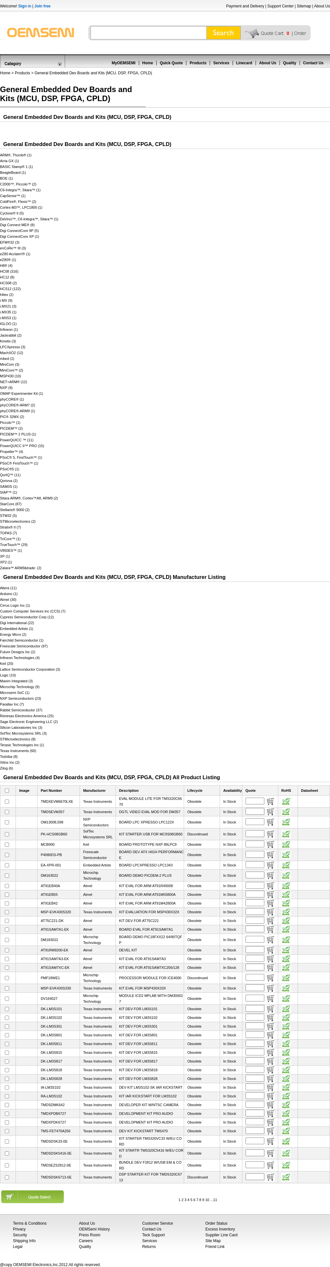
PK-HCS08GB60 (54, 834)
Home (147, 63)
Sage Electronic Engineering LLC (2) (29, 722)
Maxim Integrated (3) (16, 681)
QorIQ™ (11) (10, 475)
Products (198, 63)
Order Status (216, 1223)
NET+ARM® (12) (13, 382)
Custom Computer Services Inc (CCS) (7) (32, 611)
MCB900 (48, 844)
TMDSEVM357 (52, 812)
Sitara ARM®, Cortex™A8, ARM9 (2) (29, 498)
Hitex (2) (7, 295)
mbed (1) (7, 359)
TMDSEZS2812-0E (56, 1165)
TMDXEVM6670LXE (57, 801)
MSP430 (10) (10, 376)
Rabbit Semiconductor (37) (21, 710)
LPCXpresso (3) (12, 347)
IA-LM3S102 (50, 1087)
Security (20, 1235)
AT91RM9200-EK (54, 950)
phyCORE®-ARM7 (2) (17, 405)
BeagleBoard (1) (13, 172)
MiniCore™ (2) (11, 370)
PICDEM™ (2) (11, 428)
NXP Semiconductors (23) (20, 698)
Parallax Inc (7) (12, 704)
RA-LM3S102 (51, 1096)
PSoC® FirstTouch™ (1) (19, 463)
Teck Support (153, 1235)
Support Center (280, 6)
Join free (42, 6)
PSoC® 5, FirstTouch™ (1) (21, 457)
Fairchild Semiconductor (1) (22, 640)
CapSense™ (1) (13, 196)
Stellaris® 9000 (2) (14, 510)
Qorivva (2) (8, 481)
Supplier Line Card (221, 1235)
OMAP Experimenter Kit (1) (21, 393)
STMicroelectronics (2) (18, 521)
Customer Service (157, 1223)
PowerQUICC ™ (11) (16, 440)
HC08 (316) (9, 271)
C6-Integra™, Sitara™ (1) (20, 190)
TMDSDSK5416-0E (56, 1153)
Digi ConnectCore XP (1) (19, 236)
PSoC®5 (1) (9, 469)
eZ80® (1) (8, 260)
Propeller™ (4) (11, 452)
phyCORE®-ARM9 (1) (17, 411)
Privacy (19, 1229)
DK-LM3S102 (51, 1018)
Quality (289, 63)
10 (207, 1200)
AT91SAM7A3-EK (55, 959)
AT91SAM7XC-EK (55, 967)
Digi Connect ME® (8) (17, 225)
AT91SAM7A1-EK (55, 929)
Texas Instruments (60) (18, 751)
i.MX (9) (6, 300)
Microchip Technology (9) (19, 687)
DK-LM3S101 (51, 1009)
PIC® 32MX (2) (12, 417)
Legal (17, 1246)
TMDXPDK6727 (53, 1122)
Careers (86, 1241)
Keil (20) (6, 663)
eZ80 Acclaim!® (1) (15, 254)
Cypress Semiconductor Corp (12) (27, 617)
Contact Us (313, 63)
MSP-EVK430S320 (56, 912)
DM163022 (49, 875)
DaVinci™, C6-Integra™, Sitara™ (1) (29, 219)
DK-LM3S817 (51, 1061)
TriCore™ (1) (10, 539)
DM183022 (49, 940)
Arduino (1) (8, 594)
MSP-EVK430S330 (56, 988)
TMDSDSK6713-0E (56, 1177)
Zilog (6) (6, 768)
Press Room (89, 1235)
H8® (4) (6, 265)
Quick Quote (171, 63)
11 (215, 1200)
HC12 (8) (7, 277)
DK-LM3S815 (51, 1052)
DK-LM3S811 (51, 1044)
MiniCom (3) (9, 364)
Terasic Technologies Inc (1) (22, 745)
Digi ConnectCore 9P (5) (19, 231)
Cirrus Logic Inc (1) (15, 605)
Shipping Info (24, 1241)
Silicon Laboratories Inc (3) (21, 727)
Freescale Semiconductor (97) (24, 646)
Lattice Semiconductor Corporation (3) (30, 669)
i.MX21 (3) (8, 306)
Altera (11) (8, 588)
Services (221, 63)
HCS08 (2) (8, 283)
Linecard (244, 63)
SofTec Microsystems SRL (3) (23, 733)
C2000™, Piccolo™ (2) (18, 184)
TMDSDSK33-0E (54, 1141)
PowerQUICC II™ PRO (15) (22, 446)
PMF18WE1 (50, 978)
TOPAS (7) (8, 533)
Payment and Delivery (245, 6)
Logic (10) (8, 675)
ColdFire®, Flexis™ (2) (18, 202)
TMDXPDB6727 (53, 1113)
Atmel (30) (8, 600)
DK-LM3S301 (51, 1026)
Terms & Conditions (30, 1223)
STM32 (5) (8, 516)
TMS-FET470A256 (56, 1131)
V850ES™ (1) (11, 550)
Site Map (213, 1241)
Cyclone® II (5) (12, 213)
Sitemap (304, 6)
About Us (322, 6)
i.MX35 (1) (8, 312)
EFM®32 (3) (9, 242)
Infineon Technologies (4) (20, 658)
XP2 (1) (6, 562)
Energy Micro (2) (13, 634)
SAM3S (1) (8, 486)
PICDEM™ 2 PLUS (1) (18, 434)
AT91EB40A (50, 886)
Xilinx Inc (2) (10, 762)
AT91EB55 (49, 894)
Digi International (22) (17, 623)
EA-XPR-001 (51, 865)
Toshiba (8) (8, 757)
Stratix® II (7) (10, 527)
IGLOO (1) (8, 324)
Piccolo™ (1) (10, 422)
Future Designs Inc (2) (17, 652)
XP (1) (5, 556)
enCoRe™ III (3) (13, 248)
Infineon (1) (9, 329)
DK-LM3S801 (51, 1035)
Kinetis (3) (8, 341)
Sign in (24, 6)
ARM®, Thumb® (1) (15, 155)
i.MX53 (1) (8, 318)
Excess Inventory (220, 1229)
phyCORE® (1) (12, 399)
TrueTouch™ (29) (14, 545)
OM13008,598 (52, 822)
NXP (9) (6, 388)
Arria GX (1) (9, 161)
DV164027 (49, 998)
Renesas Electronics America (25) (27, 716)
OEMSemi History (94, 1229)
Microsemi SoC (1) (14, 693)
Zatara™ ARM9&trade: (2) (20, 568)
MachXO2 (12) (11, 353)
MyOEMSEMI (123, 63)
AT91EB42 (49, 903)
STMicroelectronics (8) (18, 739)
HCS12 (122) (10, 289)
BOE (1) (6, 178)
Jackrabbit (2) (11, 335)
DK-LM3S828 (51, 1079)
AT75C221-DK (52, 921)
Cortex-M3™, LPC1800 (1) (21, 207)
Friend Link (215, 1246)
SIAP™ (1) (8, 492)
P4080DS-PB (51, 855)
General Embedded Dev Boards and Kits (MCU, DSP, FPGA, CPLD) (93, 73)
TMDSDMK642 (53, 1105)
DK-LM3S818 (51, 1070)
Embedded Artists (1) (16, 629)
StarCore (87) (11, 504)
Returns (149, 1246)
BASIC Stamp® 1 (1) (16, 167)
